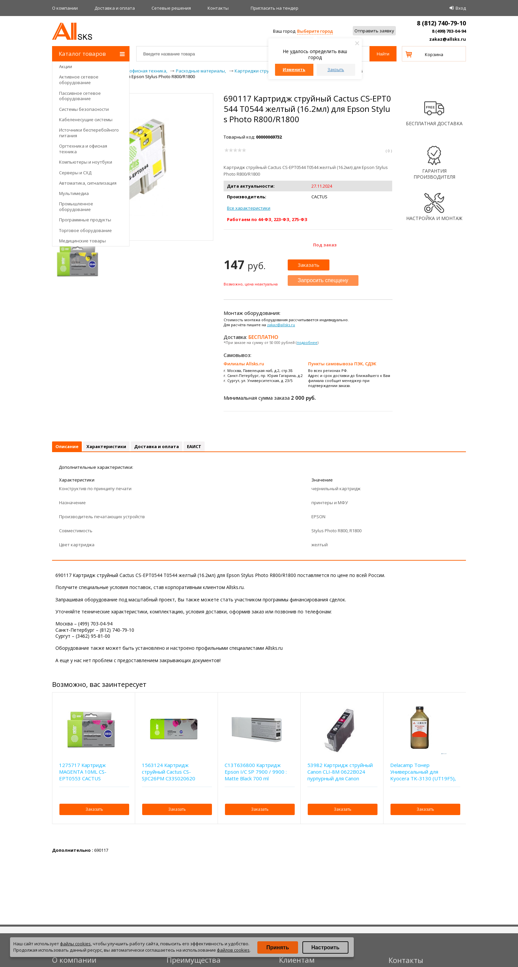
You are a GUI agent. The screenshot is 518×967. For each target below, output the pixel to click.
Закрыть (335, 69)
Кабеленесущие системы (85, 120)
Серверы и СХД (75, 173)
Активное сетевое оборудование (78, 79)
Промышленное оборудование (76, 206)
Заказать (308, 264)
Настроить (325, 947)
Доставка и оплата (114, 8)
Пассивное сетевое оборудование (80, 96)
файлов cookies (233, 950)
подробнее (307, 342)
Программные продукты (85, 220)
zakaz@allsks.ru (447, 39)
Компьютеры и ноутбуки (85, 162)
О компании (65, 8)
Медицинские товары (82, 241)
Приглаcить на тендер (274, 8)
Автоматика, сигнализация (87, 183)
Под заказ (325, 245)
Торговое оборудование (85, 230)
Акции (65, 66)
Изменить (294, 69)
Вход (461, 8)
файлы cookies (75, 944)
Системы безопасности (84, 109)
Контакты (218, 8)
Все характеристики (248, 208)
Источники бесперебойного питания (89, 133)
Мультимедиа (74, 193)
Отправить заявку (374, 31)
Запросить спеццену (323, 280)
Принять (277, 947)
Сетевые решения (171, 8)
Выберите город (315, 31)
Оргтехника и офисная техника (83, 149)
